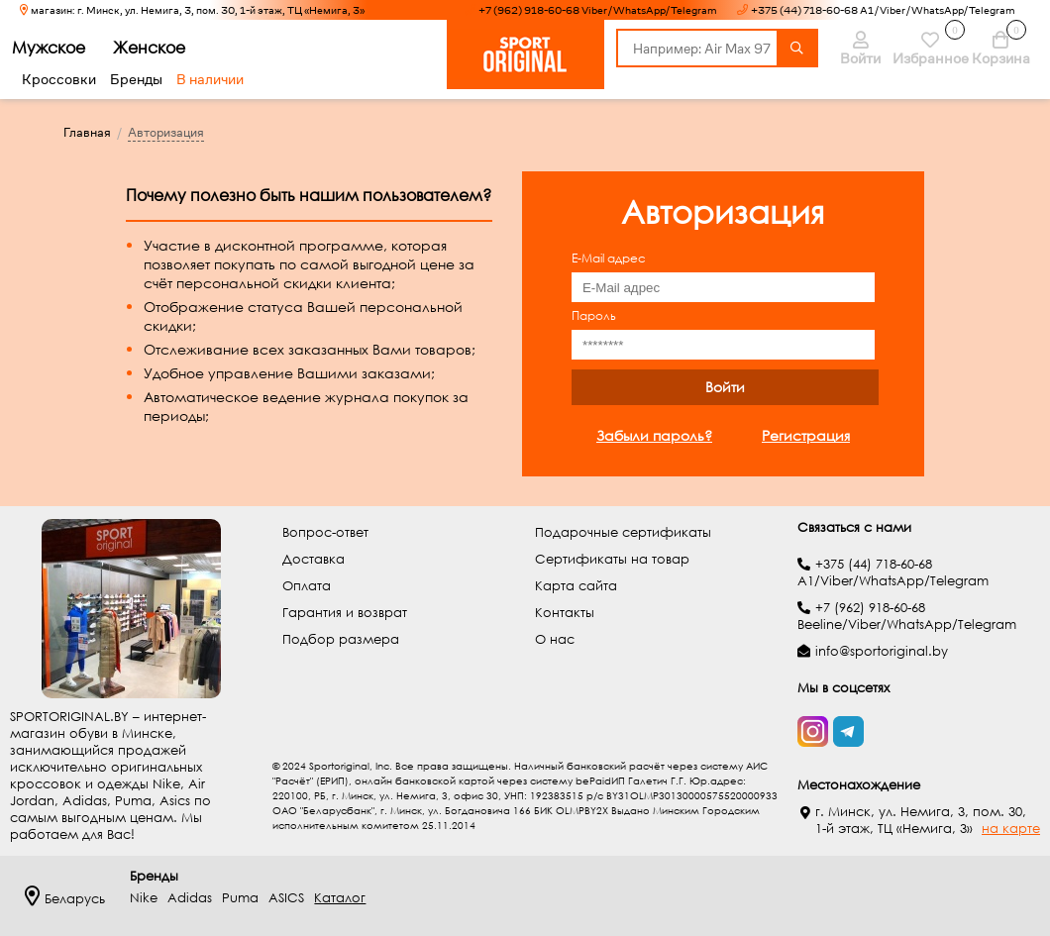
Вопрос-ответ (325, 532)
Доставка (313, 559)
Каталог (340, 897)
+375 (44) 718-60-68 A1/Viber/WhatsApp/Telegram (883, 10)
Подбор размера (340, 639)
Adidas (189, 897)
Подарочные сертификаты (623, 532)
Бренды (136, 79)
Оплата (306, 585)
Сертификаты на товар (612, 559)
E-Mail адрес (609, 258)
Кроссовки (59, 79)
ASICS (286, 897)
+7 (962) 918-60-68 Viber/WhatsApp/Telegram (597, 10)
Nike (144, 897)
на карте (1011, 828)
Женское (160, 47)
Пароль (594, 315)
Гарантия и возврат (344, 612)
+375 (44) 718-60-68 (873, 564)
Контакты (564, 612)
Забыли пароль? (654, 435)
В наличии (210, 79)
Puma (240, 897)
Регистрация (806, 435)
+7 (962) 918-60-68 (870, 607)
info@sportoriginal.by (881, 651)
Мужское (60, 47)
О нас (555, 639)
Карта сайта (576, 585)
